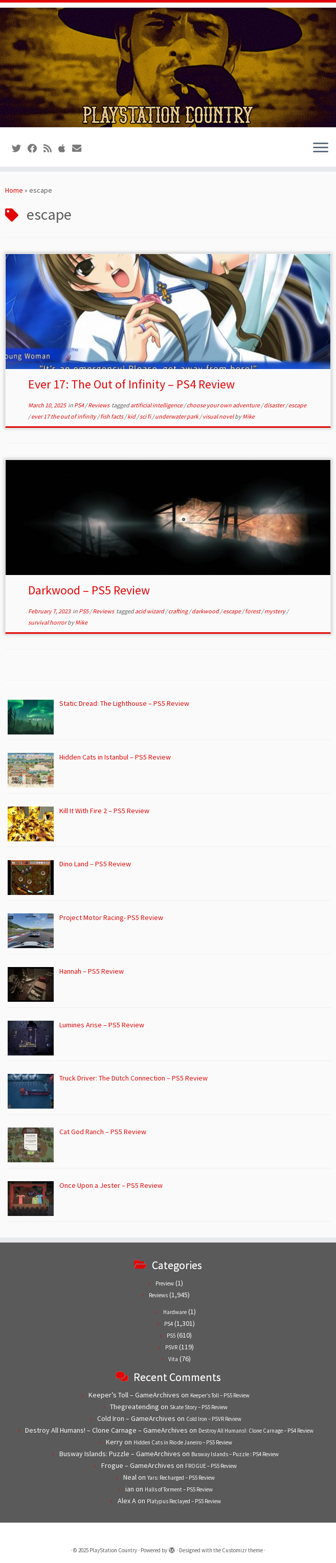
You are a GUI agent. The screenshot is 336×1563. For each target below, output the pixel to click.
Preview (164, 1283)
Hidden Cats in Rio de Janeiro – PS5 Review (182, 1442)
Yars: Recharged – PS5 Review (181, 1477)
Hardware (175, 1312)
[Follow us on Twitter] (20, 148)
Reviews (99, 405)
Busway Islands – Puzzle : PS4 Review (235, 1454)
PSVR (171, 1347)
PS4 (79, 405)
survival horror (48, 622)
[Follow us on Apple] (65, 148)
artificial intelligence (157, 405)
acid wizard (150, 611)
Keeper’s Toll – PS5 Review (220, 1395)
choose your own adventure (224, 405)
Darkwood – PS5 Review (89, 590)
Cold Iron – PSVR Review (213, 1418)
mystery (275, 611)
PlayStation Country (113, 1550)
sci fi (146, 416)
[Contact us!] (80, 148)
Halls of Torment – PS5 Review (179, 1489)
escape (297, 405)
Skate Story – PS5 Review (199, 1407)
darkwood (206, 611)
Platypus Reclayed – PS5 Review (184, 1501)
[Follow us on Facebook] (35, 148)
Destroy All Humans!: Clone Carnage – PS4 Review (255, 1430)
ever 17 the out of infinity (64, 416)
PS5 (84, 611)
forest (253, 611)
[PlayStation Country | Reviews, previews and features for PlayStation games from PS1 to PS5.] (168, 67)
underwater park (177, 416)
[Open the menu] (320, 148)
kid (132, 416)
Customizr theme (242, 1550)
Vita (173, 1359)
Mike (248, 416)
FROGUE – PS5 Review (211, 1465)
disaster (274, 405)
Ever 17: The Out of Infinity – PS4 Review (131, 384)
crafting (178, 611)
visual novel (219, 416)
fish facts (112, 416)
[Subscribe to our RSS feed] (50, 148)
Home (14, 190)
